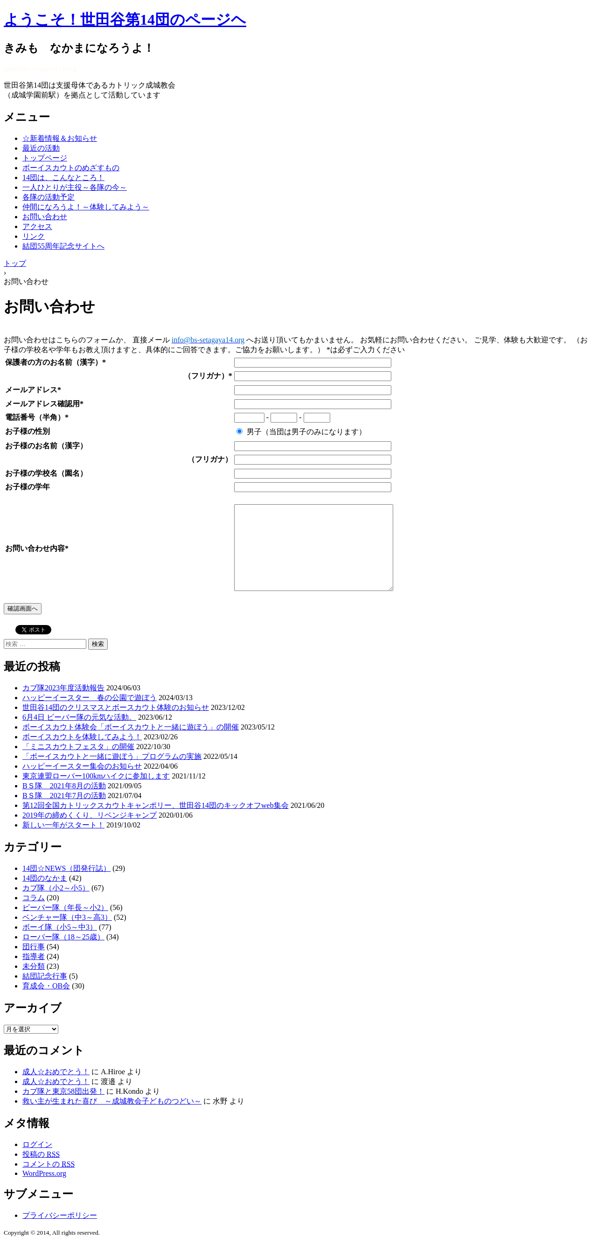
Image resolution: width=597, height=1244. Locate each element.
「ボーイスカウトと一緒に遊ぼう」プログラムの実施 (111, 756)
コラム (33, 898)
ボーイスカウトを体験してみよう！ (82, 737)
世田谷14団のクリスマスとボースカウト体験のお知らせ (115, 707)
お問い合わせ (44, 217)
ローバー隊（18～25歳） (63, 937)
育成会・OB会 (46, 986)
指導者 (33, 956)
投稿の (41, 1154)
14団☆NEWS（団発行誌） (66, 868)
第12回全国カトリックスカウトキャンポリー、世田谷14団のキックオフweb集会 (155, 805)
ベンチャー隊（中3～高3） (67, 917)
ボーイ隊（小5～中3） (59, 927)
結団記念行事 (44, 976)
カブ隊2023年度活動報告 (63, 688)
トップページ (44, 158)
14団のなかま (44, 878)
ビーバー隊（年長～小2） (65, 907)
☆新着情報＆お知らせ (59, 138)
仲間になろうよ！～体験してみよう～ (85, 207)
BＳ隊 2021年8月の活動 (64, 786)
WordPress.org (44, 1173)
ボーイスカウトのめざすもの (70, 168)
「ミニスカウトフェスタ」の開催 (78, 747)
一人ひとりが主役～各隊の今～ (74, 187)
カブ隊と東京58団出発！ (63, 1091)
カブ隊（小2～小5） (56, 888)
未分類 (33, 966)
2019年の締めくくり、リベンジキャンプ (89, 815)
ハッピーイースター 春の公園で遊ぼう (89, 698)
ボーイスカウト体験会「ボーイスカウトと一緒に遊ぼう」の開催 (130, 727)
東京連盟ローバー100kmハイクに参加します (96, 776)
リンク (33, 236)
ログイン (37, 1144)
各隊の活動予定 (48, 197)
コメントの (48, 1164)
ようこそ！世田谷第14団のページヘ (125, 19)
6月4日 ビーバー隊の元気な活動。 (79, 717)
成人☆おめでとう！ (56, 1072)
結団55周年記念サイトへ (63, 246)
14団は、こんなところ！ (63, 177)
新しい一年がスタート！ (63, 825)
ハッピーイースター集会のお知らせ (82, 766)
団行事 (33, 947)
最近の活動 (41, 148)
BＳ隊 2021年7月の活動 (64, 795)
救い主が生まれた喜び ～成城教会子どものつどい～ (111, 1101)
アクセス (37, 226)
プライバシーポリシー (59, 1215)
